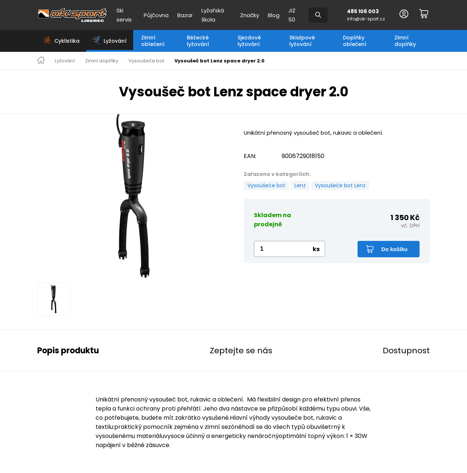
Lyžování (65, 61)
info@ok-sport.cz (366, 19)
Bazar (185, 15)
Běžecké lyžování (198, 41)
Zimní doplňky (405, 41)
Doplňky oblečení (354, 41)
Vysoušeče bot (146, 61)
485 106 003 (363, 11)
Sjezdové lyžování (249, 41)
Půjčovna (156, 15)
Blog (273, 15)
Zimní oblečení (153, 41)
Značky (249, 15)
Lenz (300, 185)
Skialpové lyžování (302, 41)
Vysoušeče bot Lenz (340, 185)
